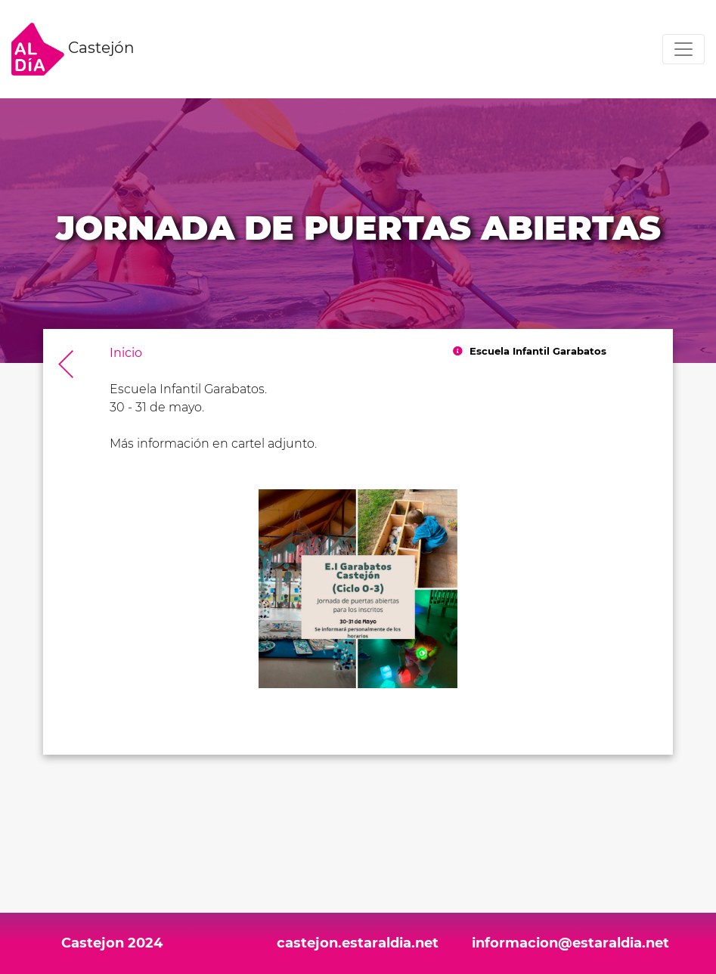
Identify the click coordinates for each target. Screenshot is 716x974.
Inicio (126, 353)
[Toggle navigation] (683, 49)
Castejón (73, 49)
